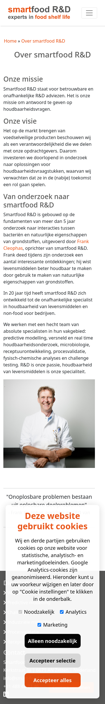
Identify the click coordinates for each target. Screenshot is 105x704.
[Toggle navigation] (89, 13)
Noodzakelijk (36, 611)
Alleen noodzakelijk (52, 641)
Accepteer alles (52, 680)
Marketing (52, 624)
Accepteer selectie (52, 660)
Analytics (73, 611)
